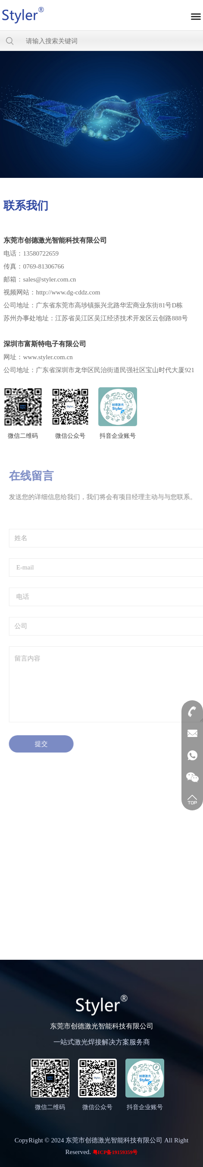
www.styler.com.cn (47, 357)
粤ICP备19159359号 (115, 1152)
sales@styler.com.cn (48, 279)
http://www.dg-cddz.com (67, 292)
